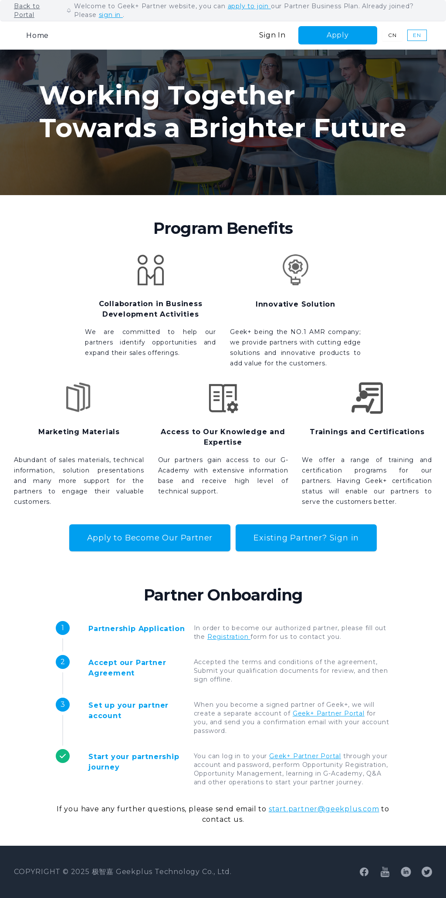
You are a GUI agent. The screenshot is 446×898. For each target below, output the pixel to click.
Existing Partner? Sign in (306, 538)
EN (417, 35)
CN (392, 35)
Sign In (272, 35)
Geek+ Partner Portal (329, 713)
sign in (111, 15)
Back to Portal (27, 10)
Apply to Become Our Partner (150, 538)
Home (37, 35)
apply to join (249, 6)
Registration (228, 637)
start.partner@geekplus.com (324, 809)
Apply (338, 35)
